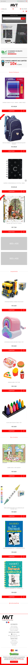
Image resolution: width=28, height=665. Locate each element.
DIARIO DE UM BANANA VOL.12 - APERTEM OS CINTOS (14, 548)
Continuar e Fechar (14, 661)
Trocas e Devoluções (14, 627)
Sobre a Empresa (14, 626)
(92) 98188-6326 (20, 1)
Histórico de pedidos (14, 642)
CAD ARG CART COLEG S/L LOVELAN (14, 223)
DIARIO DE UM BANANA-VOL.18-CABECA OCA (14, 588)
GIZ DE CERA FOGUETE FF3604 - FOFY (14, 422)
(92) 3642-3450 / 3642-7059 (14, 635)
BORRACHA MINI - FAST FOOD (14, 382)
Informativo (14, 644)
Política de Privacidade (19, 659)
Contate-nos (14, 634)
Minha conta (14, 640)
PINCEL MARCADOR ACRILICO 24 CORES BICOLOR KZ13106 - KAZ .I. (14, 508)
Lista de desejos (14, 643)
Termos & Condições (14, 630)
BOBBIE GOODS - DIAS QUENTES (14, 467)
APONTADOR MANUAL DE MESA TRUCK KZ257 (14, 301)
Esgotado (12, 151)
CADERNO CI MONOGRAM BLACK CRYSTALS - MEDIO (14, 183)
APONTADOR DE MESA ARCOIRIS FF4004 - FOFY (14, 342)
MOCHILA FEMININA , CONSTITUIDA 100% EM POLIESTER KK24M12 (14, 143)
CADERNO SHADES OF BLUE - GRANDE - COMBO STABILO (14, 102)
